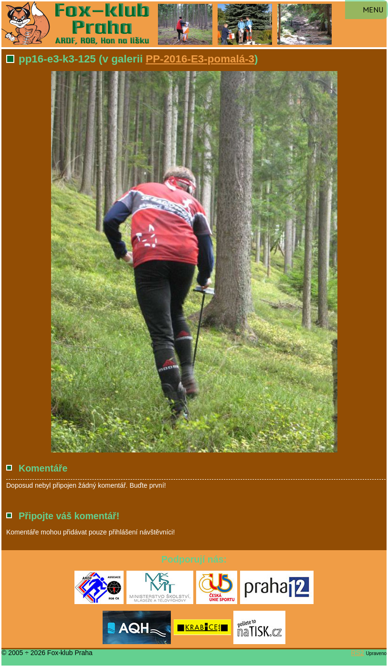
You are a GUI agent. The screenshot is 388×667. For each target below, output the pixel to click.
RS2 (357, 653)
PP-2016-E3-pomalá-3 (200, 59)
